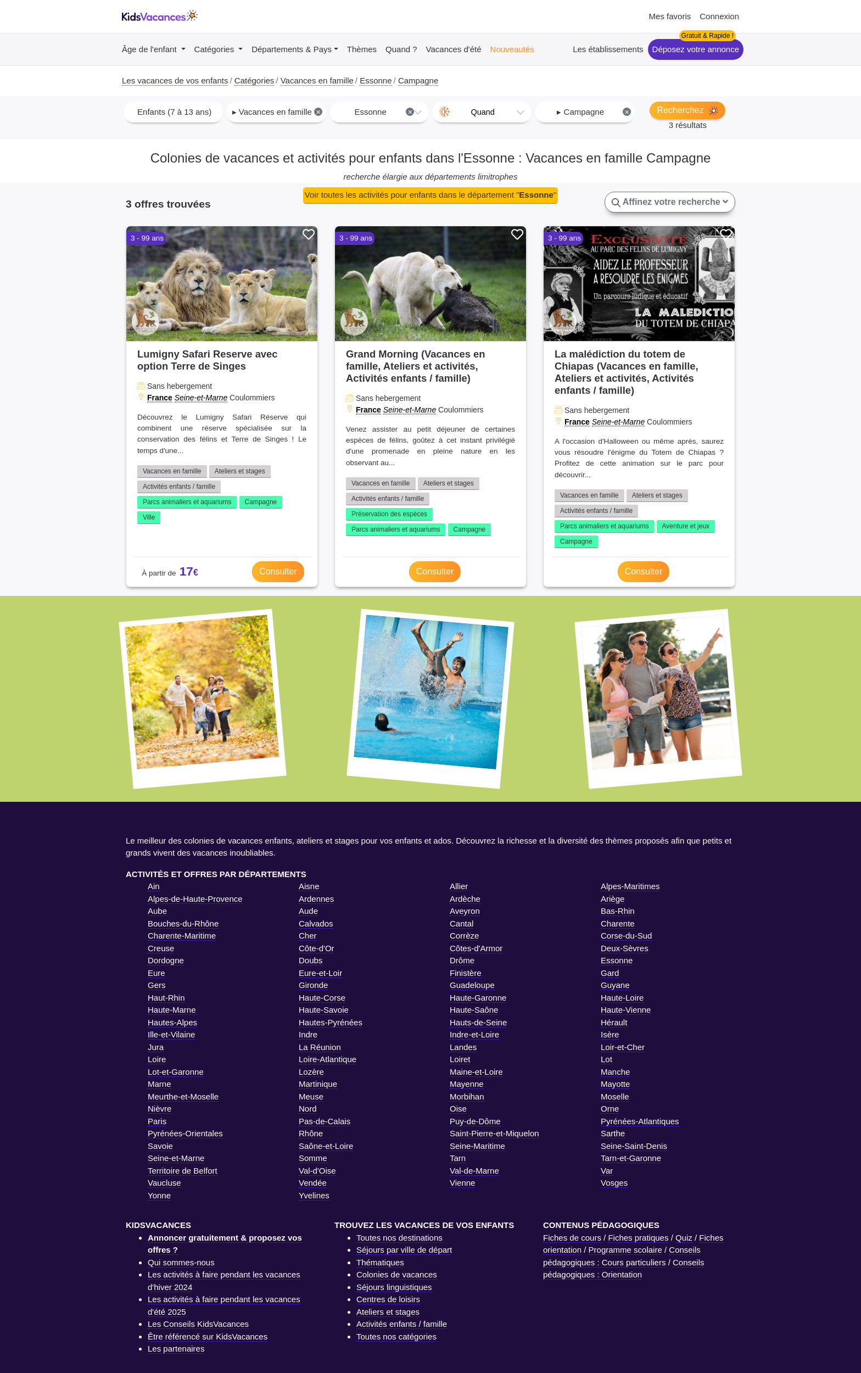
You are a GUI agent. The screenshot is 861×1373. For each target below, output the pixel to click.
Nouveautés (512, 49)
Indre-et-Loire (474, 1034)
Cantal (461, 923)
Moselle (615, 1096)
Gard (610, 973)
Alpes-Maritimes (630, 886)
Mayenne (467, 1084)
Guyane (615, 985)
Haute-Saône (474, 1009)
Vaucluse (164, 1182)
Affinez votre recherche (670, 202)
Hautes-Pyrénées (330, 1022)
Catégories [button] (215, 49)
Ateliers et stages (240, 471)
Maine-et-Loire (476, 1071)
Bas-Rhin (618, 911)
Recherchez (687, 110)
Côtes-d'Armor (476, 948)
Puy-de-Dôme (475, 1121)
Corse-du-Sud (626, 935)
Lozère (311, 1071)
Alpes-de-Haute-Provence (195, 898)
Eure (156, 973)
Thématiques (380, 1262)
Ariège (612, 898)
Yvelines (314, 1195)
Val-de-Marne (474, 1170)
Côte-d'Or (316, 948)
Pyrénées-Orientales (185, 1133)
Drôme (462, 960)
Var (607, 1170)
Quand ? (401, 49)
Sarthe (613, 1133)
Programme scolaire (625, 1249)
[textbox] (481, 112)
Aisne (309, 886)
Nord (308, 1108)
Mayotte (615, 1084)
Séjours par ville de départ (404, 1249)
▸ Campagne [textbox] (594, 111)
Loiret (460, 1059)
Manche (615, 1071)
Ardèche (465, 898)
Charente (618, 923)
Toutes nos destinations (399, 1237)
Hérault (614, 1022)
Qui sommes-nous (181, 1262)
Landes (463, 1047)
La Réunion (320, 1047)
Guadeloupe (472, 985)
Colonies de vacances (396, 1274)
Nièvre (159, 1108)
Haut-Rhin (166, 997)
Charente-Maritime (182, 935)
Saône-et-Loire (326, 1146)
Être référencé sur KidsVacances (207, 1336)
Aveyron (465, 911)
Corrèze (464, 935)
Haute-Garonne (478, 997)
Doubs (310, 960)
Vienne (462, 1182)
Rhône (311, 1133)
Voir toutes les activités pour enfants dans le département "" (430, 194)
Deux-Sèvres (624, 948)
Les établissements (608, 49)
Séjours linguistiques (394, 1287)
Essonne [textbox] (384, 111)
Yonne (159, 1195)
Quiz (683, 1237)
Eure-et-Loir (320, 973)
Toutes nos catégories (396, 1336)
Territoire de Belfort (182, 1170)
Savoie (160, 1146)
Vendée (313, 1182)
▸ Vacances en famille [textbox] (277, 111)
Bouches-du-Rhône (183, 923)
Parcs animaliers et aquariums (187, 502)
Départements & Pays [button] (291, 49)
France (159, 397)
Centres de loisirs (388, 1299)
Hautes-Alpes (172, 1022)
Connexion (719, 16)
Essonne (617, 960)
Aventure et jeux (686, 526)
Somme (313, 1158)
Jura (156, 1047)
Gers (157, 985)
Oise (458, 1108)
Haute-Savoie (324, 1009)
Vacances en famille (172, 471)
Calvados (316, 923)
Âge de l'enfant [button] (150, 49)
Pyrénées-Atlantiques (640, 1121)
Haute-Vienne (626, 1009)
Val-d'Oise (317, 1170)
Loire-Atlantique (327, 1059)
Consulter (278, 571)
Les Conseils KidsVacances (198, 1324)
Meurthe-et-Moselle (183, 1096)
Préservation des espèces (389, 514)
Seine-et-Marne (201, 397)
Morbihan (467, 1096)
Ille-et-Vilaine (171, 1034)
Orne (610, 1108)
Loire (157, 1059)
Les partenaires (176, 1348)
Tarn (458, 1158)
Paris (157, 1121)
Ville (149, 517)
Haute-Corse (322, 997)
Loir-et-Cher (623, 1047)
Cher (308, 935)
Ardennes (316, 898)
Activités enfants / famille (179, 486)
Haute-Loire (622, 997)
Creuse (161, 948)
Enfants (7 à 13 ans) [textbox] (174, 111)
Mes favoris (670, 16)
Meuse (311, 1096)
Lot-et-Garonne (176, 1071)
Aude (308, 911)
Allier (459, 886)
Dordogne (166, 960)
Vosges (614, 1182)
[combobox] (173, 112)
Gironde (313, 985)
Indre (308, 1034)
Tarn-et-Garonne (631, 1158)
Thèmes (362, 49)
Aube (157, 911)
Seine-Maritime (477, 1146)
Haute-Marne (172, 1009)
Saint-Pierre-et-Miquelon (494, 1133)
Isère (610, 1034)
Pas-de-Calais (324, 1121)
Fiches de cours (572, 1237)
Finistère (466, 973)
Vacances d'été (454, 49)
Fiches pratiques (638, 1237)
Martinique (318, 1084)
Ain (154, 886)
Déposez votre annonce (695, 49)
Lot (606, 1059)
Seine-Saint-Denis (634, 1146)
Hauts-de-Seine (478, 1022)
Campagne (261, 502)
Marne (159, 1084)
